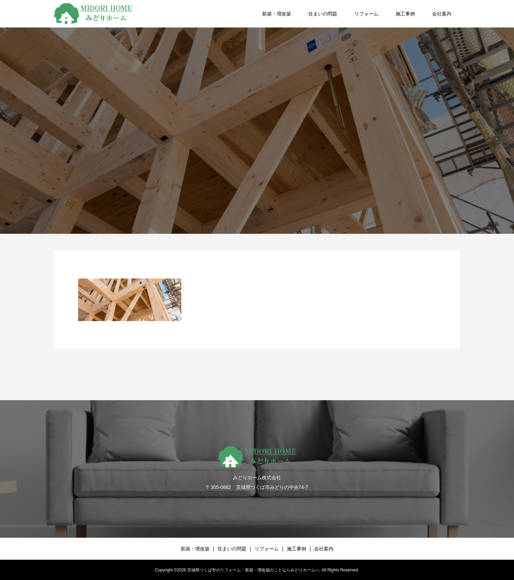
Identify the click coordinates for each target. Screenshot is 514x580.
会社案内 (441, 14)
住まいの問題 (322, 14)
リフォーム (366, 14)
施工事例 (405, 14)
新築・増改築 (276, 14)
